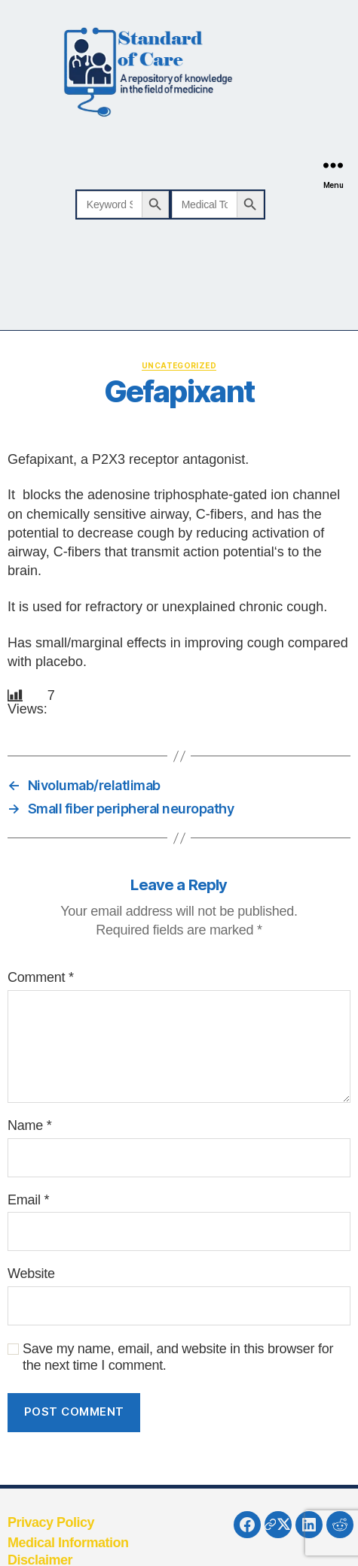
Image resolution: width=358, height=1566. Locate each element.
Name (29, 1125)
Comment (41, 977)
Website (31, 1273)
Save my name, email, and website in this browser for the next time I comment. (178, 1357)
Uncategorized (179, 365)
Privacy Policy (51, 1522)
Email (28, 1199)
